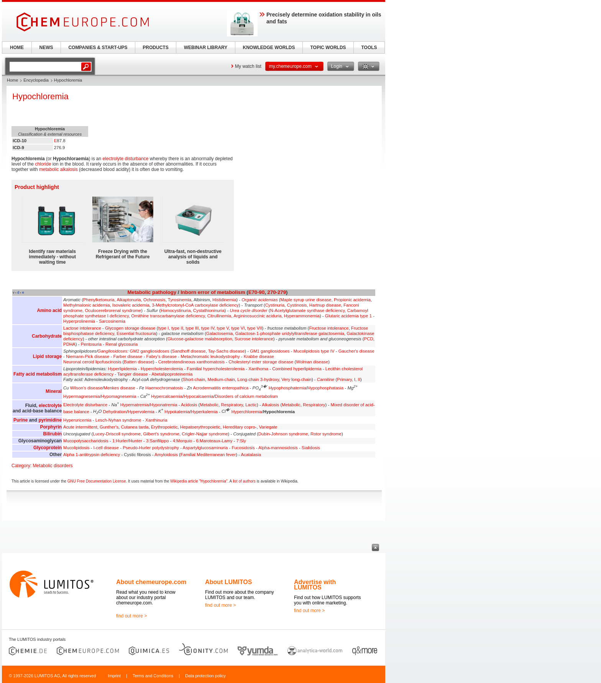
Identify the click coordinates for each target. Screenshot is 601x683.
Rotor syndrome (326, 434)
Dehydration (114, 411)
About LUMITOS (228, 582)
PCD (368, 339)
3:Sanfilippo (157, 440)
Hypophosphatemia (287, 388)
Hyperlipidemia (122, 368)
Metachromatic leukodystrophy (210, 356)
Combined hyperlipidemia (297, 368)
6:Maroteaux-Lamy (214, 440)
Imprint (114, 675)
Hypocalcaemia (198, 396)
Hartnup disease (325, 305)
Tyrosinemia (179, 299)
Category (20, 465)
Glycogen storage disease (130, 328)
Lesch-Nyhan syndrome (118, 420)
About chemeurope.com (151, 582)
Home (12, 80)
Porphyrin (51, 427)
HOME (17, 47)
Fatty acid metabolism (37, 374)
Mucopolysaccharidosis (85, 440)
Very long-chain (296, 379)
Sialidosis (311, 447)
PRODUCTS (155, 47)
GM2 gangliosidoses (149, 351)
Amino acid (49, 310)
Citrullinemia (219, 316)
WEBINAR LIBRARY (206, 47)
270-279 (277, 292)
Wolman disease (312, 362)
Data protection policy (205, 675)
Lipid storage (47, 356)
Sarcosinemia (112, 321)
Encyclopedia (35, 80)
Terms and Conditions (153, 675)
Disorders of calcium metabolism (246, 396)
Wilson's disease (86, 388)
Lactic (251, 404)
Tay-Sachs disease (226, 351)
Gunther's (109, 427)
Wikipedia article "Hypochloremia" (198, 481)
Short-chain (194, 379)
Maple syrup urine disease (306, 299)
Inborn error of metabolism (213, 292)
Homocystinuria (176, 310)
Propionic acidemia (352, 299)
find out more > (131, 616)
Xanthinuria (156, 420)
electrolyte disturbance (125, 158)
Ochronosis (154, 299)
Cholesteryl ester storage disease (260, 362)
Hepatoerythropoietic (200, 427)
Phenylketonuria (99, 299)
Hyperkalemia (204, 411)
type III (192, 328)
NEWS (46, 47)
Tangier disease (132, 374)
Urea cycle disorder (248, 310)
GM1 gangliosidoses (269, 351)
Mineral (54, 391)
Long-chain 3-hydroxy (258, 379)
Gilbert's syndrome (161, 434)
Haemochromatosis (164, 388)
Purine (20, 420)
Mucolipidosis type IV (314, 351)
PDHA (69, 344)
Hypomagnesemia (118, 396)
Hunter (135, 440)
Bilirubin (52, 434)
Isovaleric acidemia (130, 305)
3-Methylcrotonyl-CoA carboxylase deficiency (195, 305)
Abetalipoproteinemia (171, 374)
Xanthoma (258, 368)
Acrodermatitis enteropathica (220, 388)
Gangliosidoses (112, 351)
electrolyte (50, 405)
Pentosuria (91, 344)
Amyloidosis (166, 454)
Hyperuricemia (77, 420)
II (359, 379)
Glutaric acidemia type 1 (348, 316)
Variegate (268, 427)
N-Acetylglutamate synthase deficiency (307, 310)
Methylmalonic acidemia (86, 305)
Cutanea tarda (134, 427)
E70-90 (256, 292)
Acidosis (189, 404)
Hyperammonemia (302, 316)
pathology (164, 292)
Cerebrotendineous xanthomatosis (191, 362)
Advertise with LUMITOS (315, 585)
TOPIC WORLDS (328, 47)
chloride (43, 164)
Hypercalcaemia (166, 396)
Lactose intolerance (82, 328)
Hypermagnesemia (81, 396)
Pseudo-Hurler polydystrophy (151, 447)
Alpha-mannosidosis (278, 447)
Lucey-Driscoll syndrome (117, 434)
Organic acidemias (259, 299)
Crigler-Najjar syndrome (205, 434)
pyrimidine (50, 420)
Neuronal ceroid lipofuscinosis (92, 362)
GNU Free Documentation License (96, 481)
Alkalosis (270, 404)
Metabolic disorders (52, 465)
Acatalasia (251, 454)
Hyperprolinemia (79, 321)
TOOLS (369, 47)
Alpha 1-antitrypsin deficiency (91, 454)
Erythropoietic (164, 427)
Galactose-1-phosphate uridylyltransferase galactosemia (289, 333)
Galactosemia (219, 333)
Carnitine (326, 379)
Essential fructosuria (136, 333)
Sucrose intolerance (254, 339)
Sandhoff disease (189, 351)
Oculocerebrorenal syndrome (113, 310)
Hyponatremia (163, 404)
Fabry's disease (161, 356)
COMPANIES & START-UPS (97, 47)
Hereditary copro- (239, 427)
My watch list (248, 66)
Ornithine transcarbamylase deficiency (168, 316)
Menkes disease (119, 388)
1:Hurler (120, 440)
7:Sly (241, 440)
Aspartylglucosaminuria (205, 447)
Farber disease (127, 356)
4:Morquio (182, 440)
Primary (344, 379)
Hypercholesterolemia (162, 368)
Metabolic (139, 292)
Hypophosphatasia (325, 388)
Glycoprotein (47, 447)
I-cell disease (106, 447)
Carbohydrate (47, 336)
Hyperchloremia (247, 411)
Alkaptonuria (129, 299)
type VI (238, 328)
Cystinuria (275, 305)
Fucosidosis (243, 447)
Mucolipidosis (76, 447)
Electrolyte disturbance (85, 404)
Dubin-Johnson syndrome (283, 434)
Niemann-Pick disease (87, 356)
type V (223, 328)
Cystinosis (297, 305)
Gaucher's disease (356, 351)
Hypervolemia (141, 411)
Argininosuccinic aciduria (257, 316)
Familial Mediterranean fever (208, 454)
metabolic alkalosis (58, 169)
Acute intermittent (80, 427)
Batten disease (138, 362)
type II (177, 328)
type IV (207, 328)
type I (163, 328)
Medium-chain (221, 379)
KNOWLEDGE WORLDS (269, 47)
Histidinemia (224, 299)
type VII (254, 328)
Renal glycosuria (121, 344)
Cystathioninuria (209, 310)
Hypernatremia (134, 404)
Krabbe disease (259, 356)
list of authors (244, 481)
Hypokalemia (177, 411)
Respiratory (232, 404)
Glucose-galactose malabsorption (199, 339)
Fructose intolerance (328, 328)
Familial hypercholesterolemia (216, 368)
